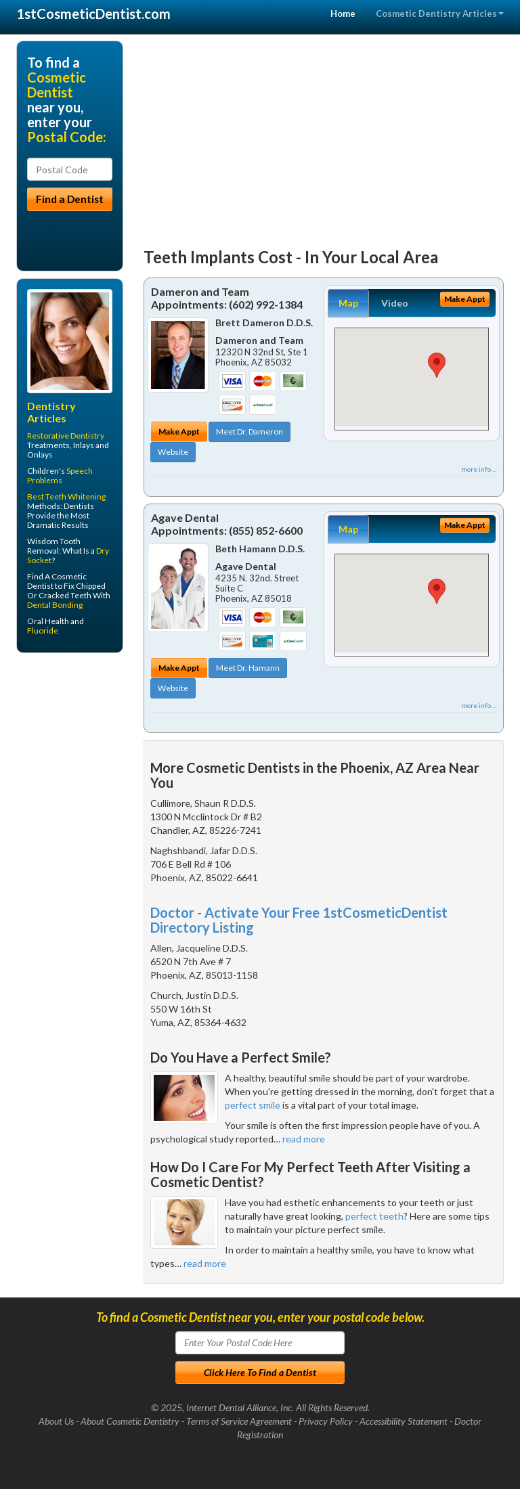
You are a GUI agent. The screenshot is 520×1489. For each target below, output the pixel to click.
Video (394, 303)
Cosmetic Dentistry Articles (440, 13)
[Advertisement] (324, 135)
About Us (56, 1421)
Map (348, 303)
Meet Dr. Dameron (249, 431)
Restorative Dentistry (65, 435)
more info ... (478, 469)
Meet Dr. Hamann (248, 668)
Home (342, 13)
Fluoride (42, 630)
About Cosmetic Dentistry (130, 1421)
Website (173, 452)
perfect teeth (374, 1216)
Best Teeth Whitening (66, 496)
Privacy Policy (326, 1421)
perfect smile (252, 1105)
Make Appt (179, 431)
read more (303, 1138)
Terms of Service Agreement (239, 1421)
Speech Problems (60, 475)
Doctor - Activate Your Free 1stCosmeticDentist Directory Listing (299, 919)
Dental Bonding (55, 605)
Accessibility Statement (404, 1421)
